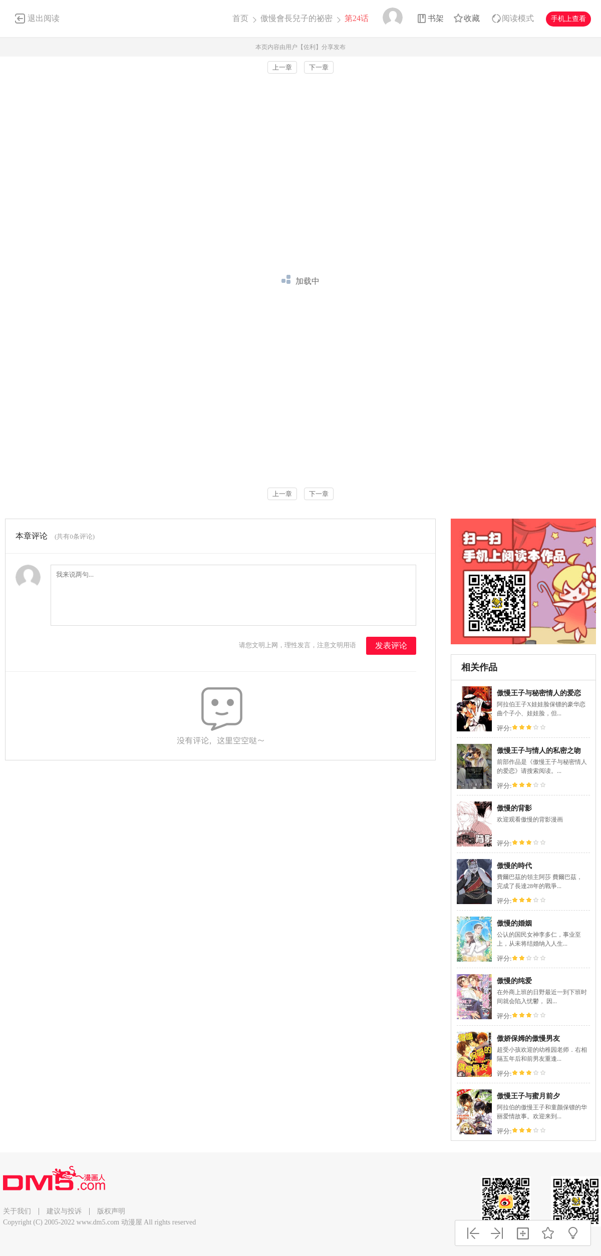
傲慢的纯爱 (514, 981)
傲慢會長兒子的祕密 (296, 18)
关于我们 (17, 1211)
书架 (436, 18)
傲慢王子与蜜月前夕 (528, 1096)
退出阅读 (44, 18)
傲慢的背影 (514, 808)
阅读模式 (518, 18)
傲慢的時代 (514, 866)
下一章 (319, 67)
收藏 (472, 18)
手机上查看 (568, 19)
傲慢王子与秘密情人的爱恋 (539, 693)
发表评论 (391, 645)
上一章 (282, 67)
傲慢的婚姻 (514, 923)
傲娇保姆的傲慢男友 (528, 1038)
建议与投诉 (64, 1211)
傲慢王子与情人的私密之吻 (539, 750)
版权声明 (111, 1211)
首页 (240, 18)
